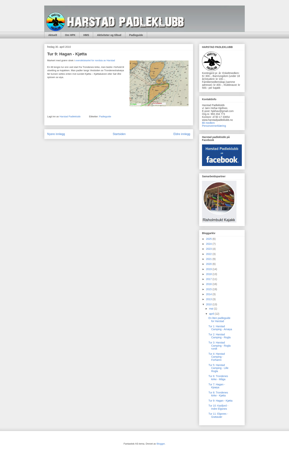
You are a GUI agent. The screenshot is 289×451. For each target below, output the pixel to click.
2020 (209, 263)
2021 (209, 259)
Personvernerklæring (214, 125)
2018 (209, 274)
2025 (209, 238)
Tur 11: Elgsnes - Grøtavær (218, 415)
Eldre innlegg (181, 134)
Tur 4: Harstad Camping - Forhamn (216, 357)
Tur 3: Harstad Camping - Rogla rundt (219, 345)
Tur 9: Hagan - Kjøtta (220, 400)
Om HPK (70, 35)
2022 (209, 254)
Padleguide (136, 35)
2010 (209, 304)
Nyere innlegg (56, 134)
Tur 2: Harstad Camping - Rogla (219, 336)
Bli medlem (208, 122)
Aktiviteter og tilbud (109, 35)
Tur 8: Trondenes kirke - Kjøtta (218, 394)
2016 (209, 284)
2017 (209, 279)
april (212, 313)
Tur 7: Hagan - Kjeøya (216, 386)
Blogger (161, 443)
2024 (209, 243)
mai (211, 308)
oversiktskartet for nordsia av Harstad (95, 60)
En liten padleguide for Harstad (219, 320)
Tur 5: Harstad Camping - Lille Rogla (218, 368)
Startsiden (119, 134)
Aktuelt (52, 35)
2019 (209, 269)
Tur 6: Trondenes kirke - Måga (218, 378)
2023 (209, 248)
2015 (209, 289)
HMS (86, 35)
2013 (209, 299)
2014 (209, 294)
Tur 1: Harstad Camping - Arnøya (220, 328)
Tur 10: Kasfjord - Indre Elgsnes (218, 407)
